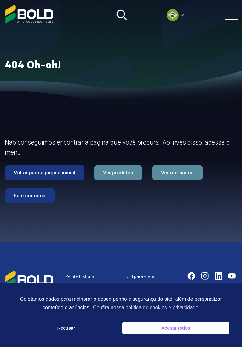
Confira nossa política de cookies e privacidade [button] (145, 307)
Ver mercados (177, 173)
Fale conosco (30, 196)
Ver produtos (118, 173)
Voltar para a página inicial (44, 173)
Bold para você (139, 276)
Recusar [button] (66, 328)
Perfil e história (79, 276)
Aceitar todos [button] (175, 328)
